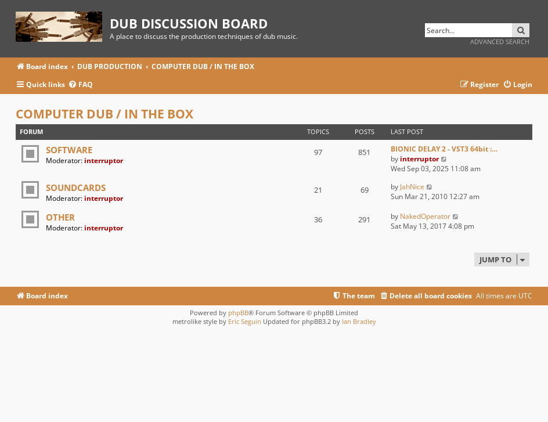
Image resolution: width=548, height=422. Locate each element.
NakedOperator (425, 216)
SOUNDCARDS (76, 187)
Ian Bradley (359, 321)
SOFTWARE (69, 150)
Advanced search (499, 41)
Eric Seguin (244, 321)
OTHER (60, 217)
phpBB (238, 312)
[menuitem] (80, 85)
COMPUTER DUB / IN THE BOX (104, 114)
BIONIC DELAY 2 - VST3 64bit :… (444, 149)
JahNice (412, 187)
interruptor (103, 160)
